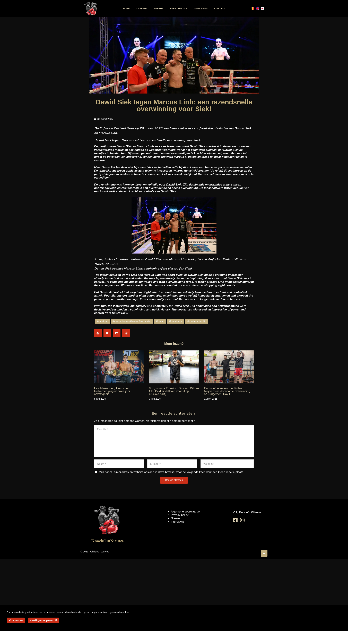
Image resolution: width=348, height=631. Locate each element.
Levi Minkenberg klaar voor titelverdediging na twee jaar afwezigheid (112, 391)
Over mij (141, 8)
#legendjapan (175, 321)
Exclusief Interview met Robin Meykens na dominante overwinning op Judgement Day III (227, 391)
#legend (160, 321)
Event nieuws (178, 8)
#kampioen (102, 321)
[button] (98, 333)
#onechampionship (196, 321)
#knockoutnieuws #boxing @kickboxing (132, 321)
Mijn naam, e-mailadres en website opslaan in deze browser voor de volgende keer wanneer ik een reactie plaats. (171, 472)
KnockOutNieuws (107, 541)
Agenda (158, 8)
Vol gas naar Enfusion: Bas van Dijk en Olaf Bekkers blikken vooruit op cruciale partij (174, 391)
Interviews (201, 8)
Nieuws (175, 518)
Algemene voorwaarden (186, 511)
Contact (219, 8)
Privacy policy (179, 514)
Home (126, 8)
